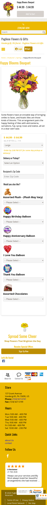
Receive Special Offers (23, 346)
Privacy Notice (28, 500)
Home (3, 58)
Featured (11, 58)
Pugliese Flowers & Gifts (14, 39)
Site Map (31, 503)
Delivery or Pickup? (11, 158)
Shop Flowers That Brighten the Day (22, 341)
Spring (18, 58)
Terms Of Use (12, 500)
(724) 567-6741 (23, 28)
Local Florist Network (15, 503)
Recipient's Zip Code (11, 171)
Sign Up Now (23, 351)
